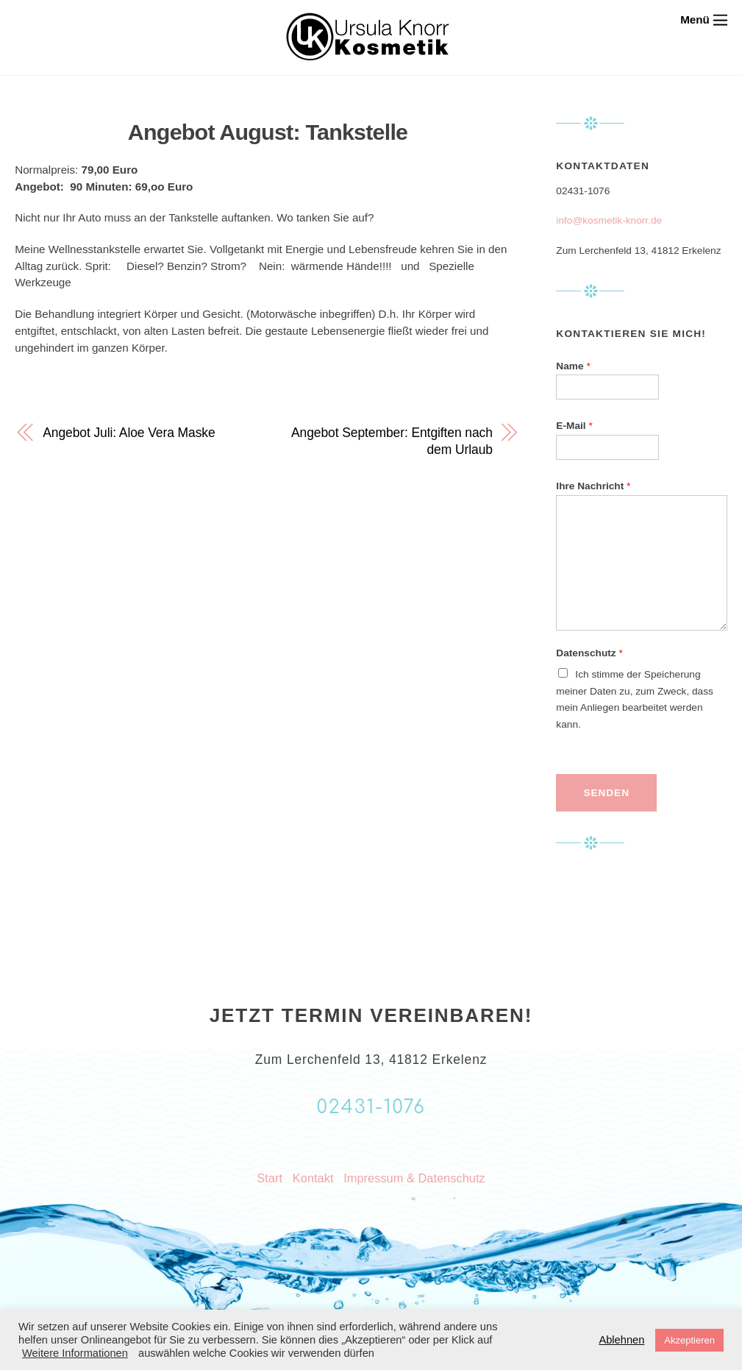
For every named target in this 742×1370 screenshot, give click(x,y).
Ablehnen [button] (621, 1340)
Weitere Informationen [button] (75, 1353)
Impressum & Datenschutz (414, 1178)
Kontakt (313, 1178)
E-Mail (574, 425)
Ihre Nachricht (593, 485)
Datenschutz (589, 653)
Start (269, 1178)
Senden (606, 792)
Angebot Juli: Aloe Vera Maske (129, 432)
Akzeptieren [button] (689, 1340)
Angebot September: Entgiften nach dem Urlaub (392, 441)
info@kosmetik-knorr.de (609, 220)
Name (573, 366)
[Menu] (703, 19)
